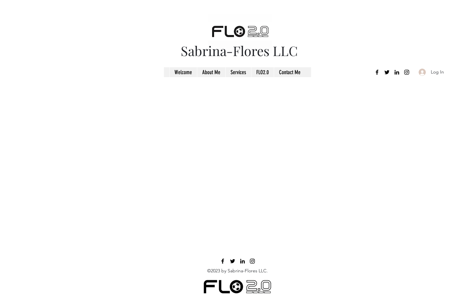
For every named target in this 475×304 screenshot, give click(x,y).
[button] (238, 72)
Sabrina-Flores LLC (239, 50)
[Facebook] (377, 72)
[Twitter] (387, 72)
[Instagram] (406, 72)
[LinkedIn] (397, 72)
